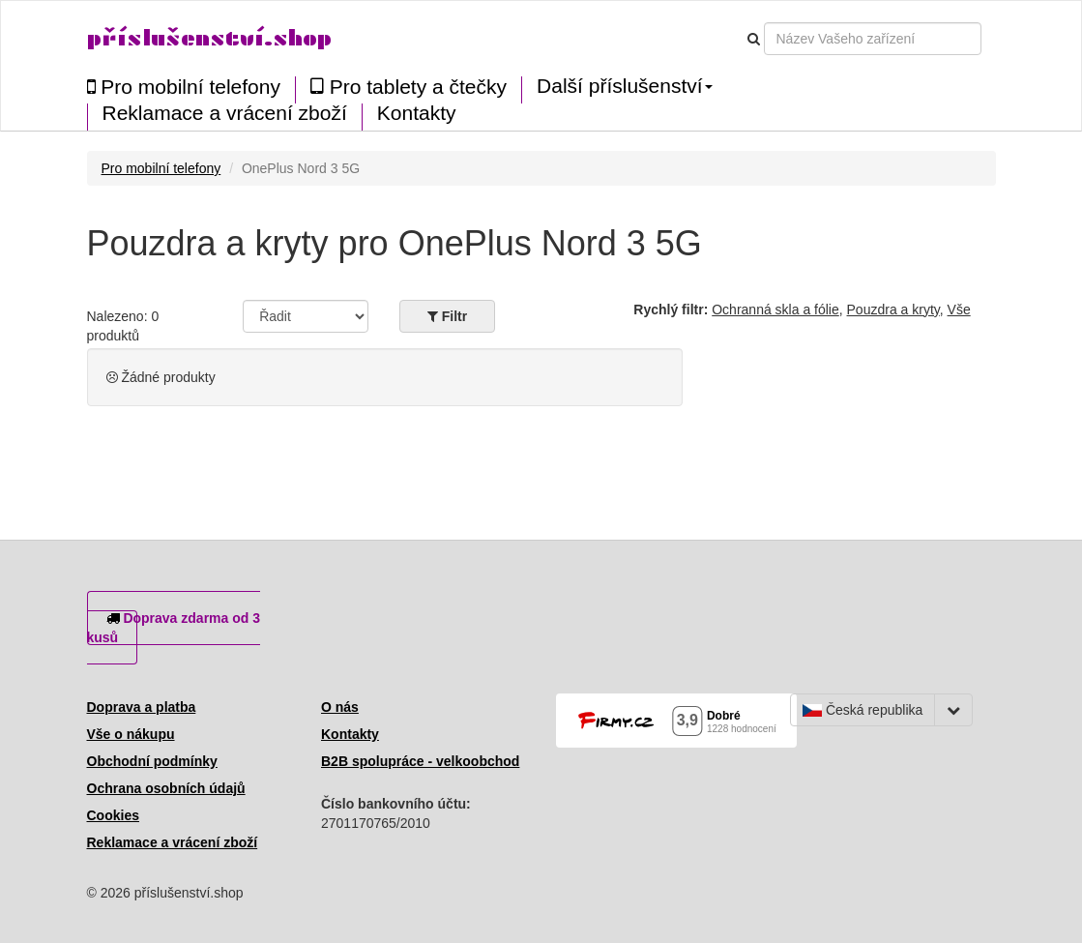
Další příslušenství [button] (625, 86)
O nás (340, 707)
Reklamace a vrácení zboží (224, 113)
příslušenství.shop (209, 38)
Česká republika (862, 710)
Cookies (113, 815)
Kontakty (416, 113)
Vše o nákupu (131, 734)
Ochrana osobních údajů (166, 788)
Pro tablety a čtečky (408, 86)
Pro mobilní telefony (183, 86)
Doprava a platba (141, 707)
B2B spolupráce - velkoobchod (420, 761)
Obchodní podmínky (152, 761)
